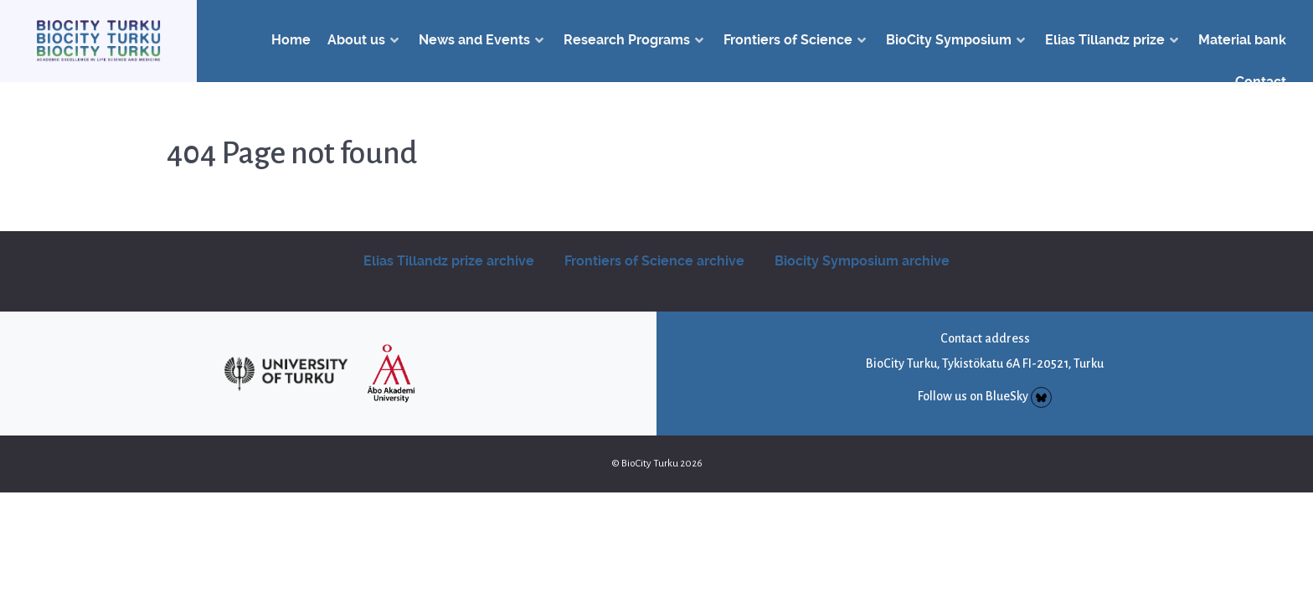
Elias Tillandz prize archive (448, 261)
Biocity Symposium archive (862, 261)
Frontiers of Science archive (654, 261)
